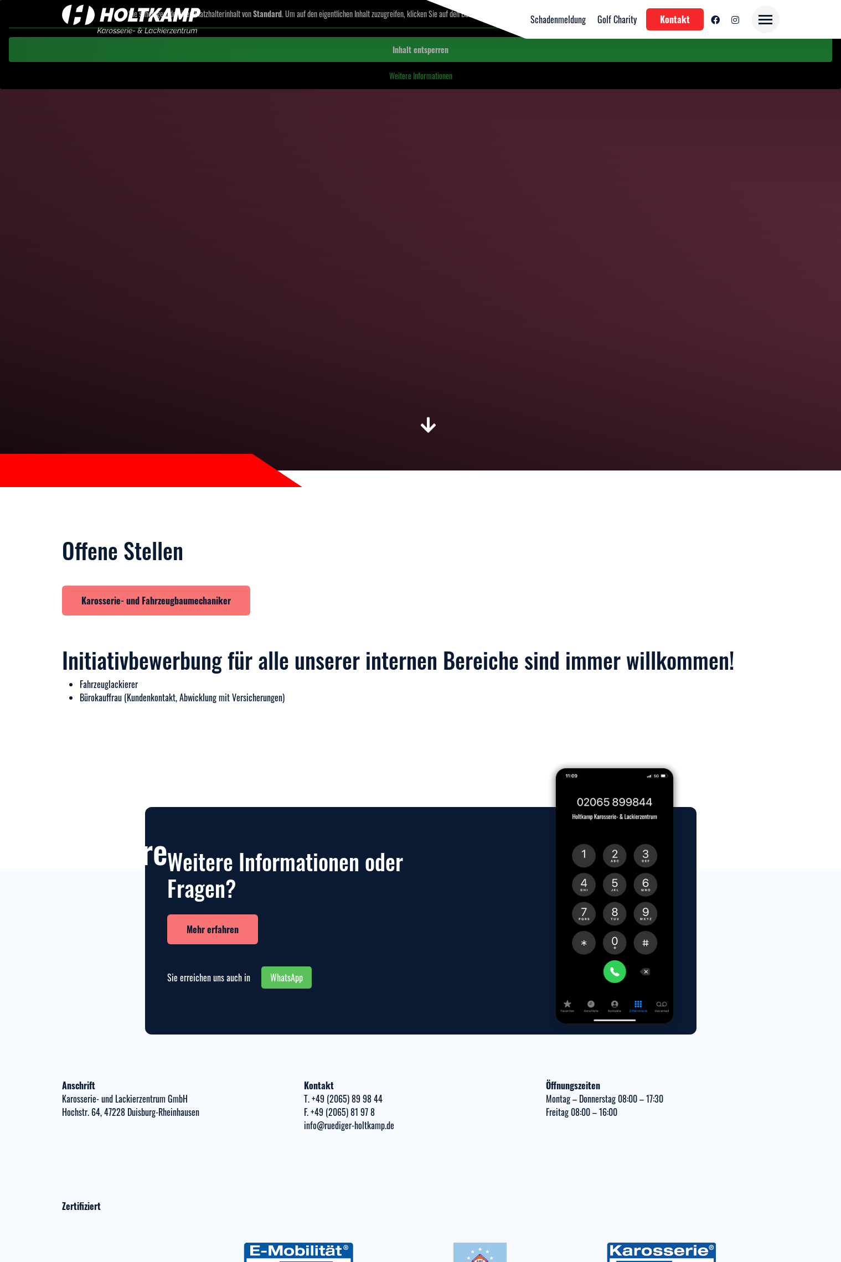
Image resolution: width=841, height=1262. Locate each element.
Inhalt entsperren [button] (420, 49)
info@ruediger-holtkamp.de (349, 1125)
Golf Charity (617, 19)
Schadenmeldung (558, 19)
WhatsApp (286, 977)
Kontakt (675, 19)
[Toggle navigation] (766, 19)
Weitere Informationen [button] (420, 76)
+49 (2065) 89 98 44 (346, 1098)
